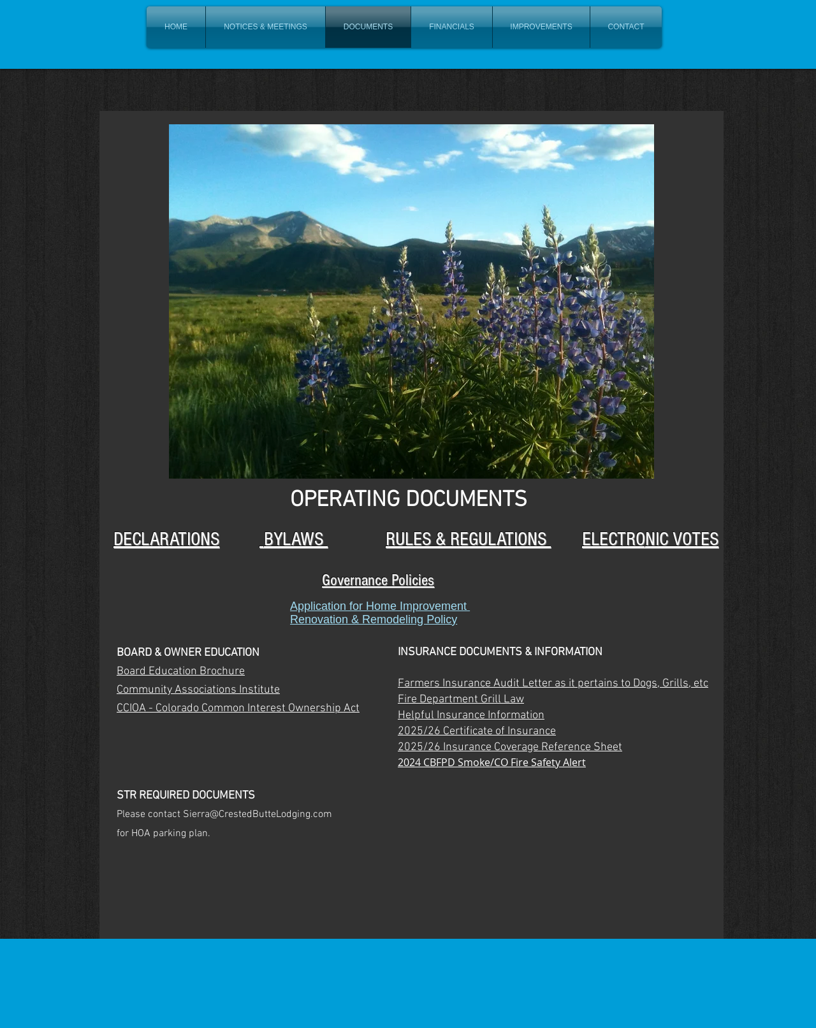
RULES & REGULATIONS (468, 539)
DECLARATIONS (166, 539)
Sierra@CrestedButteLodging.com (257, 814)
